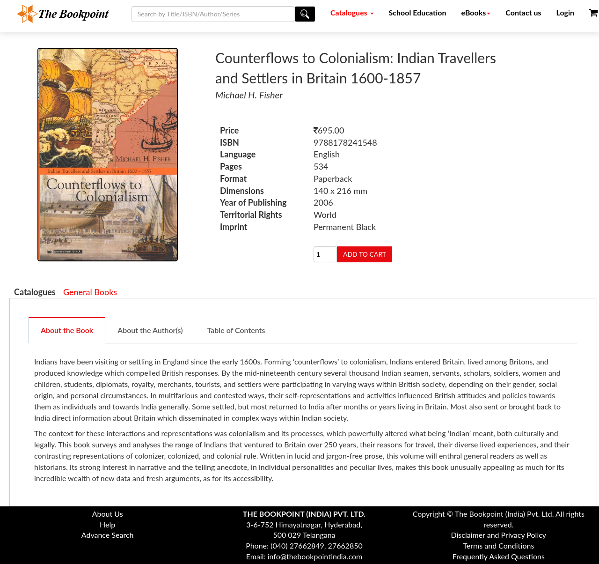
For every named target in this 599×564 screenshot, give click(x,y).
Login (565, 12)
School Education (417, 12)
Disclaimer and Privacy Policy (499, 534)
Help (107, 524)
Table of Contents (236, 330)
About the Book (67, 330)
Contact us (523, 12)
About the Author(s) (150, 330)
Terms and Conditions (498, 545)
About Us (107, 513)
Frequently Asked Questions (499, 556)
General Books (90, 292)
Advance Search (107, 534)
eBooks (476, 12)
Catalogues (352, 12)
